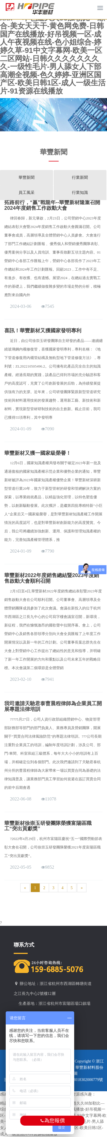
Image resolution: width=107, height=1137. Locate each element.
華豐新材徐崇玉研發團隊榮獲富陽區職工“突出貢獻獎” (48, 826)
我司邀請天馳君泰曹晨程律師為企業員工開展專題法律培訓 (53, 706)
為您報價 (52, 1120)
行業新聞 (80, 177)
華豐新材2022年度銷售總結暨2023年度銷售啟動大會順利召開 (51, 578)
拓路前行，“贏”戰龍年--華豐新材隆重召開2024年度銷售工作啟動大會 (52, 205)
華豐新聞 (27, 177)
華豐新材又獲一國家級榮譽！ (37, 453)
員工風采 (27, 192)
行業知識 (80, 192)
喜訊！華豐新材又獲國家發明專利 (42, 330)
